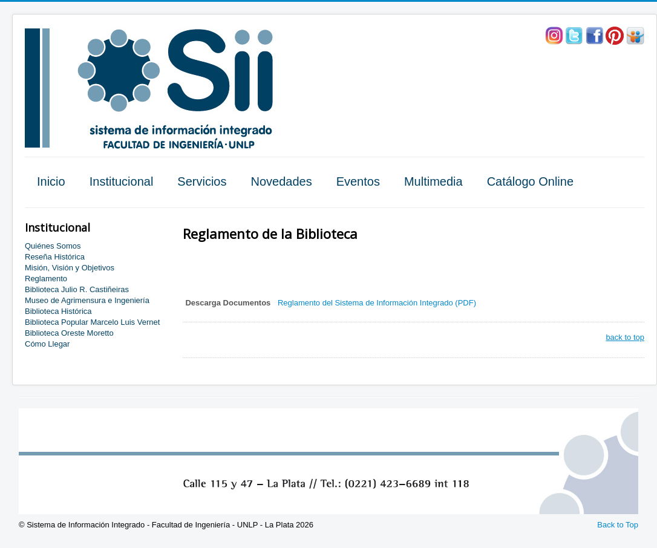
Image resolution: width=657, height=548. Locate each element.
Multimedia (433, 181)
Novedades (281, 181)
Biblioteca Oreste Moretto (69, 333)
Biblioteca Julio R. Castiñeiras (77, 289)
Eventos (358, 181)
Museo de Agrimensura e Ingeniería (87, 300)
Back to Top (617, 524)
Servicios (201, 181)
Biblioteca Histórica (58, 311)
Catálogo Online (530, 181)
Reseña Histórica (55, 256)
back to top (625, 337)
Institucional (122, 181)
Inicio (51, 181)
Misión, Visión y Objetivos (69, 267)
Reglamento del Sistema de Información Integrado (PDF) (377, 302)
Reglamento (46, 278)
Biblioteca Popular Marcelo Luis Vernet (92, 322)
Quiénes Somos (53, 245)
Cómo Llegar (47, 343)
